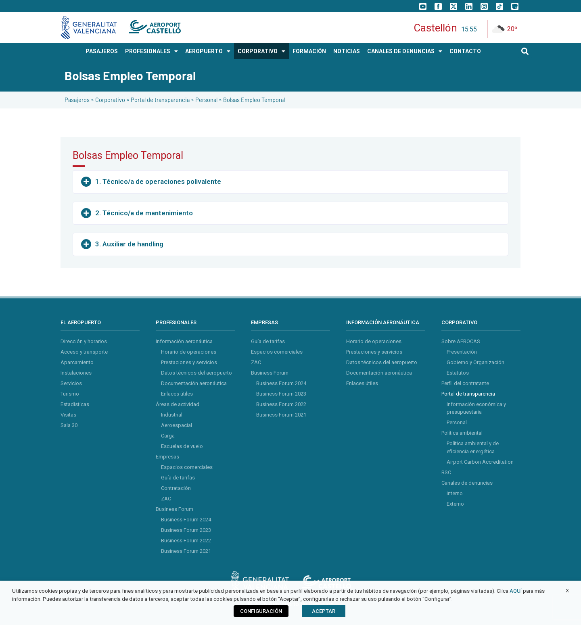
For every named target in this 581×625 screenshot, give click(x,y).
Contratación (176, 488)
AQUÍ (516, 591)
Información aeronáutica (184, 341)
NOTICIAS (346, 51)
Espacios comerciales (187, 467)
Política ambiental (462, 433)
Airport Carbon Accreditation (480, 462)
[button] (525, 51)
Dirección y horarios (84, 341)
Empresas (167, 457)
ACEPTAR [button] (323, 611)
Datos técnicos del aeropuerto (196, 373)
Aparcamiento (77, 362)
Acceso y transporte (84, 352)
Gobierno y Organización (475, 362)
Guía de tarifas (178, 478)
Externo (455, 504)
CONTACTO (465, 51)
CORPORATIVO (261, 51)
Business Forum (174, 509)
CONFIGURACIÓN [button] (261, 611)
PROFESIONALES (151, 51)
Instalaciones (76, 373)
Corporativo (110, 99)
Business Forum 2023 (186, 530)
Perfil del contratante (465, 383)
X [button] (567, 591)
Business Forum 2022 (186, 541)
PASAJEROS (102, 51)
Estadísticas (75, 404)
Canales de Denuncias (404, 51)
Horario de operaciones (188, 352)
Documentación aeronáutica (194, 383)
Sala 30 (69, 425)
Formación (309, 51)
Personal (206, 99)
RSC (446, 472)
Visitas (68, 415)
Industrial (171, 415)
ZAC (166, 499)
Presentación (462, 352)
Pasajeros (77, 99)
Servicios (71, 383)
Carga (168, 436)
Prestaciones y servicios (189, 362)
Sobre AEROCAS (460, 341)
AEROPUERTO (207, 51)
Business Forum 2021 (186, 551)
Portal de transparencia (160, 99)
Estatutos (458, 373)
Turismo (70, 394)
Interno (455, 493)
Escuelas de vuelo (182, 446)
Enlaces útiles (177, 394)
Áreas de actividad (177, 404)
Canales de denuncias (467, 483)
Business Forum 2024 (186, 520)
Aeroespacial (176, 425)
